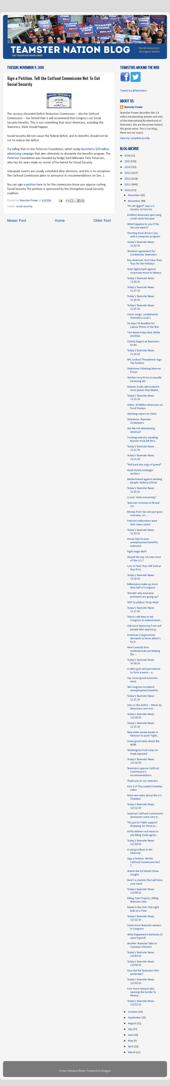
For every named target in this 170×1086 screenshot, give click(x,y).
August (132, 1023)
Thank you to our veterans (142, 781)
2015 (127, 161)
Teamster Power (133, 107)
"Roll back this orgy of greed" (144, 464)
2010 (127, 190)
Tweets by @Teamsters (133, 90)
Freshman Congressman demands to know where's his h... (144, 639)
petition (31, 184)
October (133, 1011)
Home (60, 221)
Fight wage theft (136, 551)
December (134, 195)
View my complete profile (135, 138)
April (131, 1046)
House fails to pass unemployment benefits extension (142, 543)
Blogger (106, 1070)
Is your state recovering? (141, 497)
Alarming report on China (141, 413)
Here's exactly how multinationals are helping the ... (143, 651)
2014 (127, 167)
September (135, 1017)
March (132, 1052)
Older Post (102, 221)
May (131, 1040)
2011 (127, 184)
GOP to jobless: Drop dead (142, 602)
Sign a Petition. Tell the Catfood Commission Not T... (143, 862)
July (130, 1029)
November (134, 201)
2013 (127, 173)
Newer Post (16, 221)
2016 (127, 155)
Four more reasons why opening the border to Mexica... (141, 992)
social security (24, 206)
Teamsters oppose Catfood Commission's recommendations (143, 772)
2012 (127, 178)
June (131, 1035)
